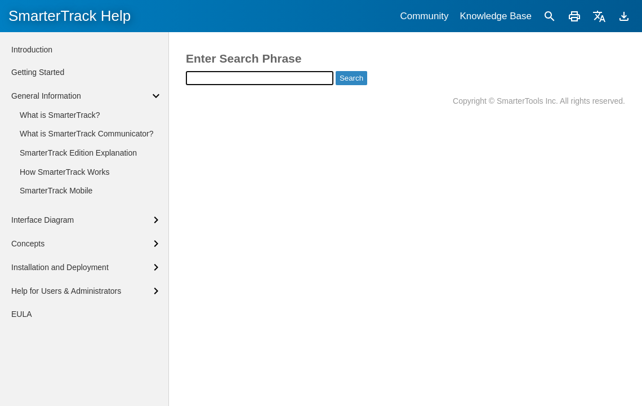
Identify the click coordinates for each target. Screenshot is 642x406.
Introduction (31, 49)
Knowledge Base (496, 16)
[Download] (624, 16)
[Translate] (599, 16)
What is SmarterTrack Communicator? (87, 133)
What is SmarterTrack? (60, 115)
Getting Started (37, 72)
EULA (21, 314)
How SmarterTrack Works (64, 171)
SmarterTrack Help (69, 15)
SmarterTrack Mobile (56, 190)
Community (424, 16)
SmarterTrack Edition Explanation (78, 152)
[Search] (549, 16)
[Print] (574, 16)
